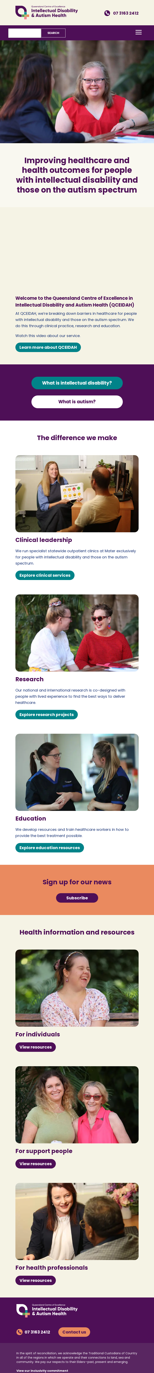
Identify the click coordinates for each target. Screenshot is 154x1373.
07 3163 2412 (121, 13)
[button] (139, 32)
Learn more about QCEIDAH (48, 347)
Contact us (74, 1332)
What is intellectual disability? (77, 383)
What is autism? (77, 402)
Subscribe (77, 898)
